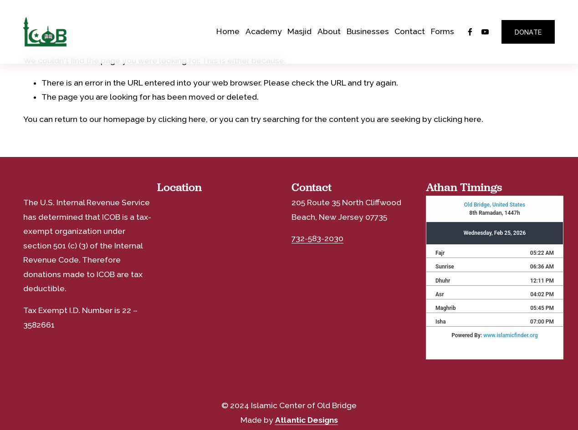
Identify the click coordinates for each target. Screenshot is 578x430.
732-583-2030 (317, 238)
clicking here (182, 119)
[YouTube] (485, 31)
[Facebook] (470, 31)
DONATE (528, 32)
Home (228, 31)
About (329, 31)
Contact (409, 31)
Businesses (368, 31)
